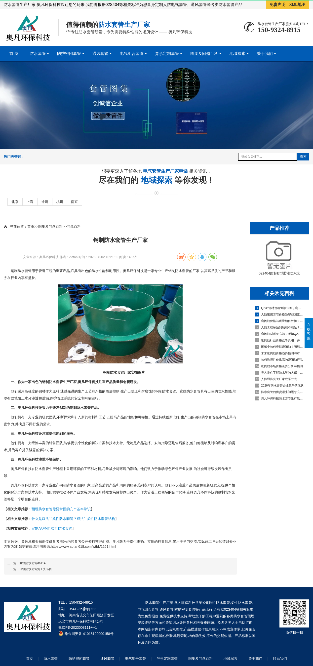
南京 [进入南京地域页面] (74, 202)
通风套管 (100, 53)
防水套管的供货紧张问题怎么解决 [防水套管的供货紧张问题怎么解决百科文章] (279, 392)
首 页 (13, 53)
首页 (30, 227)
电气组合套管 (132, 53)
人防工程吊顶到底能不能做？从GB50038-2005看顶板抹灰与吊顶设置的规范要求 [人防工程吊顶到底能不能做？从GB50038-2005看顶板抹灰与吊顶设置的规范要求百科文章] (279, 327)
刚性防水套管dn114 (32, 563)
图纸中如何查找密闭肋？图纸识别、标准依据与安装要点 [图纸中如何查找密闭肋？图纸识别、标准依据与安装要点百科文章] (279, 347)
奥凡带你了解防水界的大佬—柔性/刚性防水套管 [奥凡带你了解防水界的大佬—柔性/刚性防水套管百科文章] (279, 373)
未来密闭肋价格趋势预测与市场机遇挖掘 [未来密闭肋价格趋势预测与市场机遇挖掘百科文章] (279, 353)
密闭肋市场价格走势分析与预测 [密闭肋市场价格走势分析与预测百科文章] (279, 366)
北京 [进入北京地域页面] (14, 202)
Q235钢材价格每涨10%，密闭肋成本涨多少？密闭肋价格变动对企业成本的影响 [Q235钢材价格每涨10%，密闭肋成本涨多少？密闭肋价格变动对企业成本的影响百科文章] (279, 308)
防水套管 (38, 53)
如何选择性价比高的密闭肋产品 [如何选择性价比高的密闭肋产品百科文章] (279, 360)
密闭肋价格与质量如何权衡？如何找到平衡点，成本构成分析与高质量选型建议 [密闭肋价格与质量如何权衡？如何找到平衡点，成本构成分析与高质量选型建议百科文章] (279, 321)
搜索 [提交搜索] (303, 156)
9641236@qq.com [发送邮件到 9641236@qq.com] (83, 609)
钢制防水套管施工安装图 (35, 569)
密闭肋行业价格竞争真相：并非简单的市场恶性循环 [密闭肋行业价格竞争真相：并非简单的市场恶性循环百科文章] (279, 340)
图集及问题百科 (204, 53)
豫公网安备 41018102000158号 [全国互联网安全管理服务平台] (89, 634)
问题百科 (74, 227)
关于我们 (265, 53)
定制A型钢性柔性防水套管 (52, 528)
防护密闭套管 (69, 53)
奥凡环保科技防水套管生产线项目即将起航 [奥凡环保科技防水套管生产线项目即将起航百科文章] (279, 398)
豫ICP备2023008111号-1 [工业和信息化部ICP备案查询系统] (77, 627)
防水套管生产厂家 (124, 24)
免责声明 (277, 4)
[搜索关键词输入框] (267, 157)
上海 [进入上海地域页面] (29, 202)
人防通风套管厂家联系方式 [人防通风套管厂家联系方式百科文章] (276, 379)
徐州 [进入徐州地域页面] (44, 202)
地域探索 (237, 53)
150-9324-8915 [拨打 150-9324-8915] (81, 602)
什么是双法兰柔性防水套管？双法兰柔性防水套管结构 (73, 519)
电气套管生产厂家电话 (166, 171)
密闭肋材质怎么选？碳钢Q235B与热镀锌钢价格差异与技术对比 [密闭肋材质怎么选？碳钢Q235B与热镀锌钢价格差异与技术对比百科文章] (279, 334)
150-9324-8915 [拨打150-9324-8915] (279, 30)
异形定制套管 (167, 53)
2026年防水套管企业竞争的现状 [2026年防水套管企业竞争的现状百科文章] (279, 386)
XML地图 (297, 4)
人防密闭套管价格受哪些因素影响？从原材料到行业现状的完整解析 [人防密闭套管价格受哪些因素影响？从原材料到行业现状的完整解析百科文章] (279, 314)
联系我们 (280, 659)
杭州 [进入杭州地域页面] (59, 202)
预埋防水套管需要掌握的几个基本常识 (61, 509)
